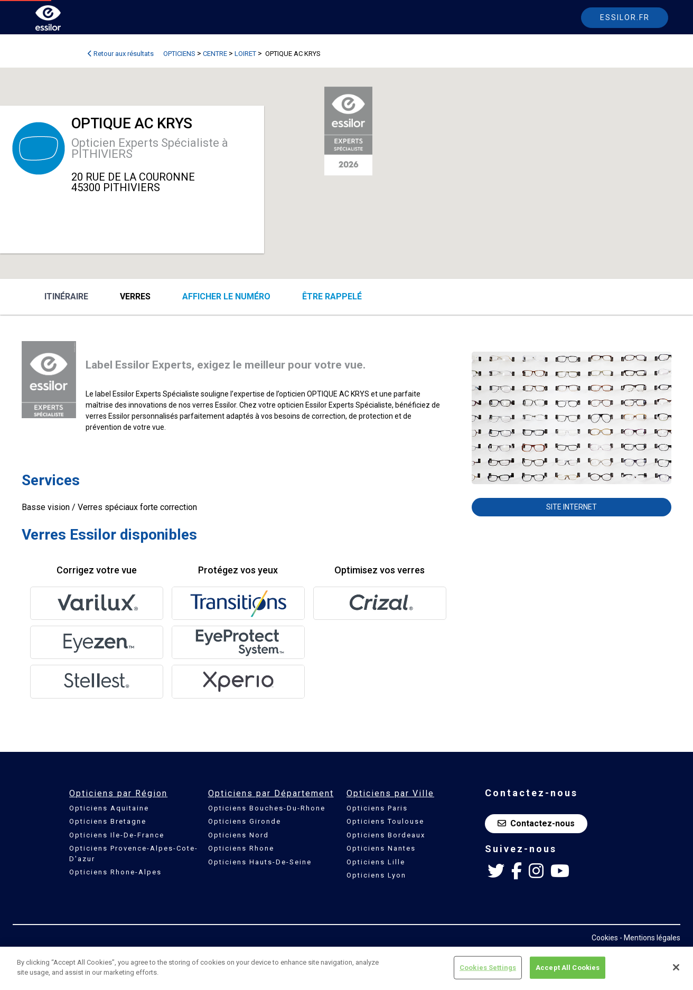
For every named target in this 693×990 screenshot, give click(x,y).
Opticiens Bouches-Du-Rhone (266, 808)
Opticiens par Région (118, 793)
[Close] (676, 967)
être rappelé (332, 296)
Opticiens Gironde (244, 821)
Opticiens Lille (375, 862)
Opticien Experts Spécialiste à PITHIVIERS (149, 148)
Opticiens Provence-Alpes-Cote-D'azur (133, 853)
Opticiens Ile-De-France (116, 835)
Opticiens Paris (377, 808)
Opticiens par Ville (390, 793)
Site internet (571, 507)
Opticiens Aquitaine (109, 808)
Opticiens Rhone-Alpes (115, 872)
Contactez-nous (536, 823)
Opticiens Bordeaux (385, 835)
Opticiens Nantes (381, 848)
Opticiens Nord (238, 835)
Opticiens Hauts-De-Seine (260, 862)
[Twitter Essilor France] (496, 871)
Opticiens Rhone (241, 848)
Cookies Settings (488, 968)
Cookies (605, 938)
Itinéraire (66, 296)
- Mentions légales (650, 938)
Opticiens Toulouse (385, 821)
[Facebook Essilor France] (517, 871)
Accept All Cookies (568, 968)
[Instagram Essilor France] (536, 871)
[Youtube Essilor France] (560, 871)
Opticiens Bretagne (107, 821)
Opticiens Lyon (376, 875)
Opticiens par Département (271, 793)
